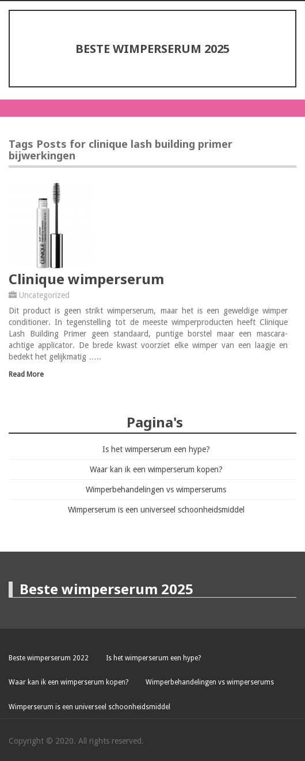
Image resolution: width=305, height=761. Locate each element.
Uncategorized (44, 295)
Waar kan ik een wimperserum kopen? (156, 469)
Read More (26, 374)
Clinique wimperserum (86, 278)
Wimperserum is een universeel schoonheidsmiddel (156, 509)
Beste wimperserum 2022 (49, 658)
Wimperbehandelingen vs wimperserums (156, 489)
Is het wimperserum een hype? (156, 449)
